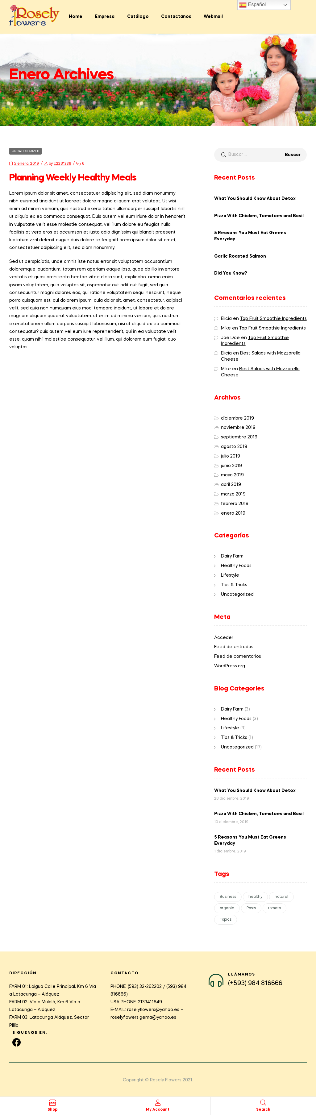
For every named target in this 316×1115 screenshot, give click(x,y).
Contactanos (176, 17)
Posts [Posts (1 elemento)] (251, 908)
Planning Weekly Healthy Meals (72, 178)
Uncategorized (25, 151)
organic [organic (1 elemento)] (227, 908)
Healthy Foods (236, 566)
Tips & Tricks (234, 585)
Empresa (104, 17)
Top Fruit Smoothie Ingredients (273, 319)
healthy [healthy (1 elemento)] (255, 897)
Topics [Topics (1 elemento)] (225, 920)
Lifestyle (230, 575)
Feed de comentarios (237, 656)
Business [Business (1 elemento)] (228, 897)
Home (75, 17)
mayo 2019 (232, 475)
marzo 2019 (233, 494)
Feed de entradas (233, 647)
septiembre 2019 (239, 437)
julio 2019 (230, 456)
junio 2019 (231, 466)
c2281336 (62, 164)
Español (252, 5)
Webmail (213, 17)
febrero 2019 (234, 504)
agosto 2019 (234, 447)
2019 (32, 90)
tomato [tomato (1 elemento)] (274, 908)
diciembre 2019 (237, 418)
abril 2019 (231, 485)
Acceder (223, 638)
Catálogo (138, 17)
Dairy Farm (232, 556)
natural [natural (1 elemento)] (281, 897)
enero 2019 (233, 513)
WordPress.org (229, 666)
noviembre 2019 (238, 427)
